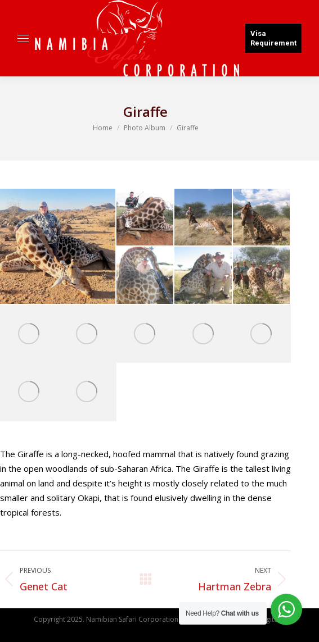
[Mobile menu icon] (23, 38)
